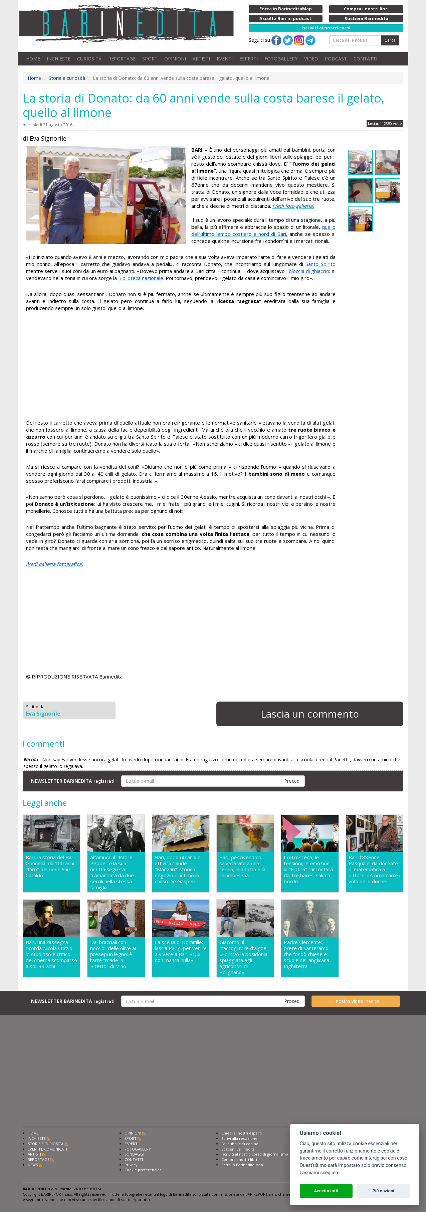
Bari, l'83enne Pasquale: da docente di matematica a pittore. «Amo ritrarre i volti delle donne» (374, 869)
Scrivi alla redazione (239, 1138)
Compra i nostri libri (239, 1159)
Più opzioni (383, 1190)
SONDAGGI (134, 1154)
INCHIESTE (58, 58)
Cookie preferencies (143, 1169)
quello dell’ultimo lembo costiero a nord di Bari (263, 230)
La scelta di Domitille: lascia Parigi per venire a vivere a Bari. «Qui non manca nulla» (181, 951)
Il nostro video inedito (355, 1001)
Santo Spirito (320, 264)
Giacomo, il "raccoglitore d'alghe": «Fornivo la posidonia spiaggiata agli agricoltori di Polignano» (244, 957)
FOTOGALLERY (280, 58)
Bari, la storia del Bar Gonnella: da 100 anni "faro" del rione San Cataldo (50, 866)
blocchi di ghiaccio (309, 271)
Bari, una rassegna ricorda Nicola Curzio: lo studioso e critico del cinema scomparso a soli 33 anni (51, 954)
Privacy (131, 1164)
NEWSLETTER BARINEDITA (73, 781)
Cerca (390, 40)
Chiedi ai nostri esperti (241, 1132)
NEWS (33, 1164)
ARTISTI (201, 58)
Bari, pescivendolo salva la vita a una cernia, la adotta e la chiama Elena (242, 866)
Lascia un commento (310, 714)
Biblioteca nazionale (140, 278)
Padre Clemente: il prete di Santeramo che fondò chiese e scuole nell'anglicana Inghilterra (306, 954)
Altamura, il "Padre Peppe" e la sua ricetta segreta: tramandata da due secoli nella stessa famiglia (112, 872)
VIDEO (311, 58)
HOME (33, 58)
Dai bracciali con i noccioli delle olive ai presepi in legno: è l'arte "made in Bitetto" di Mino (113, 954)
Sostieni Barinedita (238, 1149)
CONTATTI (365, 58)
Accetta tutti (326, 1190)
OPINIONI (175, 58)
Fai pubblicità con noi (240, 1143)
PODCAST (336, 58)
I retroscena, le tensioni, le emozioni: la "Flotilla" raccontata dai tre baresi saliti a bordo (308, 869)
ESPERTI (248, 58)
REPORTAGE (122, 58)
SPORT (150, 58)
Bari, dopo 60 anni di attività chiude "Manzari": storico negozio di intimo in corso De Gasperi (178, 869)
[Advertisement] (181, 365)
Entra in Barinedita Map (242, 1164)
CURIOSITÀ (89, 58)
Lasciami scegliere (320, 1173)
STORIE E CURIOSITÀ (45, 1143)
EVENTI (225, 58)
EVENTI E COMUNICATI (47, 1149)
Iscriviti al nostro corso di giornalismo (254, 1154)
